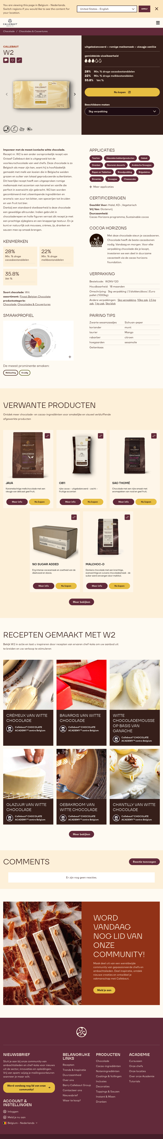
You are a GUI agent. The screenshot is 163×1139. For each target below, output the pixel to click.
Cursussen (135, 1061)
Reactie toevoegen (144, 861)
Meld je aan (104, 990)
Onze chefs (136, 1066)
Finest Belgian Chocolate (35, 296)
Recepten (68, 1064)
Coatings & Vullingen (109, 1076)
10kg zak (142, 300)
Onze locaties (137, 1071)
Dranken (101, 1101)
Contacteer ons (72, 1090)
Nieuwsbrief (70, 1095)
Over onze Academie (141, 1076)
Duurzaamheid (72, 1075)
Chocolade (9, 31)
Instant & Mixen (105, 1096)
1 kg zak (99, 303)
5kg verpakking (127, 300)
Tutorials (134, 1081)
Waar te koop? (72, 1100)
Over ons (68, 1080)
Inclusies (101, 1081)
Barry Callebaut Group (77, 1085)
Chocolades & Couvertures (33, 31)
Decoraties (103, 1086)
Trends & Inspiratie (74, 1069)
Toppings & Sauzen (108, 1091)
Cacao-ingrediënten (108, 1066)
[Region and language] (107, 9)
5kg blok (111, 303)
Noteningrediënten (108, 1071)
